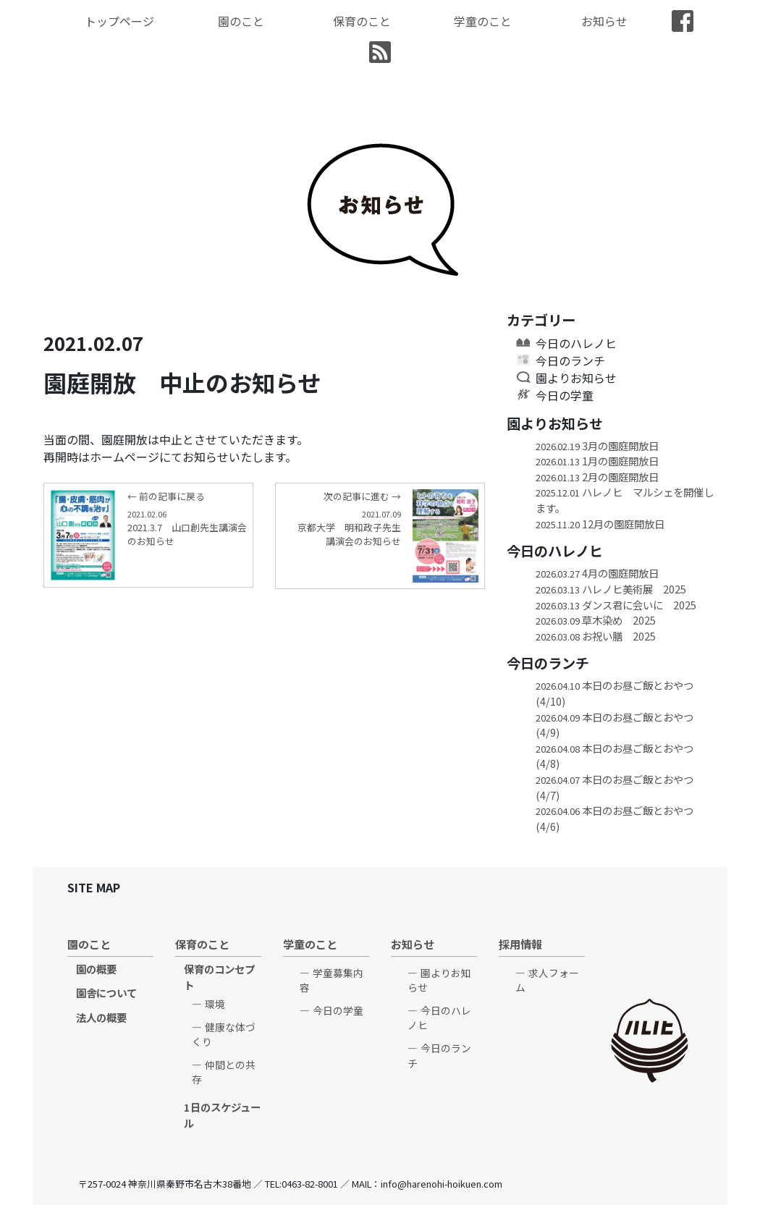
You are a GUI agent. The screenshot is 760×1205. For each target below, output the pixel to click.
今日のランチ (570, 360)
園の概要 (96, 968)
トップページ (119, 21)
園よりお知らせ (576, 377)
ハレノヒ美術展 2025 (611, 588)
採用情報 (520, 944)
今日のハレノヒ (576, 343)
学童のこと (483, 21)
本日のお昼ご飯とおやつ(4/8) (614, 755)
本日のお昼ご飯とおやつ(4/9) (614, 724)
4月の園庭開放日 (597, 572)
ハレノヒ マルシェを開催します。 (625, 499)
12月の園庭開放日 (600, 523)
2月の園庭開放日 (597, 476)
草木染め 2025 (596, 619)
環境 (215, 1004)
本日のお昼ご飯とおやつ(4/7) (614, 787)
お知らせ (604, 21)
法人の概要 (101, 1017)
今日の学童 (565, 395)
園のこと (241, 21)
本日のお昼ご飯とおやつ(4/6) (614, 818)
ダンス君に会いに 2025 (621, 604)
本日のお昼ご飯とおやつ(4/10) (614, 693)
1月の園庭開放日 (597, 460)
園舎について (106, 992)
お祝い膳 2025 (601, 635)
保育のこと (362, 21)
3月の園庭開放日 (597, 445)
